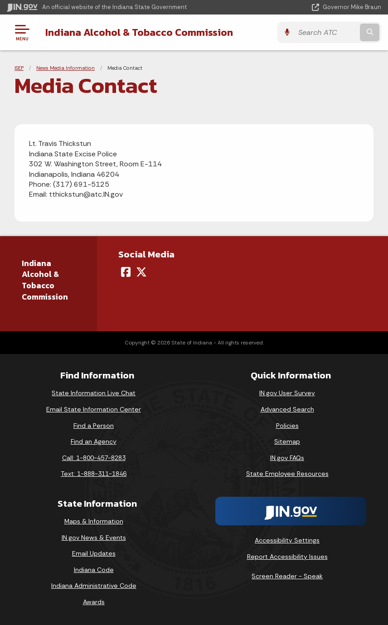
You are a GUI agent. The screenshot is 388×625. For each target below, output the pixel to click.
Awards (94, 602)
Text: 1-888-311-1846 (93, 474)
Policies (287, 426)
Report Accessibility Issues (287, 556)
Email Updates (94, 553)
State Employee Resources (287, 474)
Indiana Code (94, 570)
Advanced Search (287, 409)
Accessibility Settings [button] (287, 540)
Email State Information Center (93, 409)
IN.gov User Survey (287, 393)
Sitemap (287, 441)
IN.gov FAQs (287, 458)
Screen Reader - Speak (287, 576)
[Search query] (326, 32)
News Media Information (65, 68)
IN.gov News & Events (94, 537)
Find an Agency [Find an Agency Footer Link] (93, 441)
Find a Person (93, 426)
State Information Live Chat (94, 393)
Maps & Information (93, 521)
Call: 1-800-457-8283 (94, 458)
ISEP (19, 68)
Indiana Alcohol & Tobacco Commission (139, 32)
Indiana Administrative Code (93, 585)
